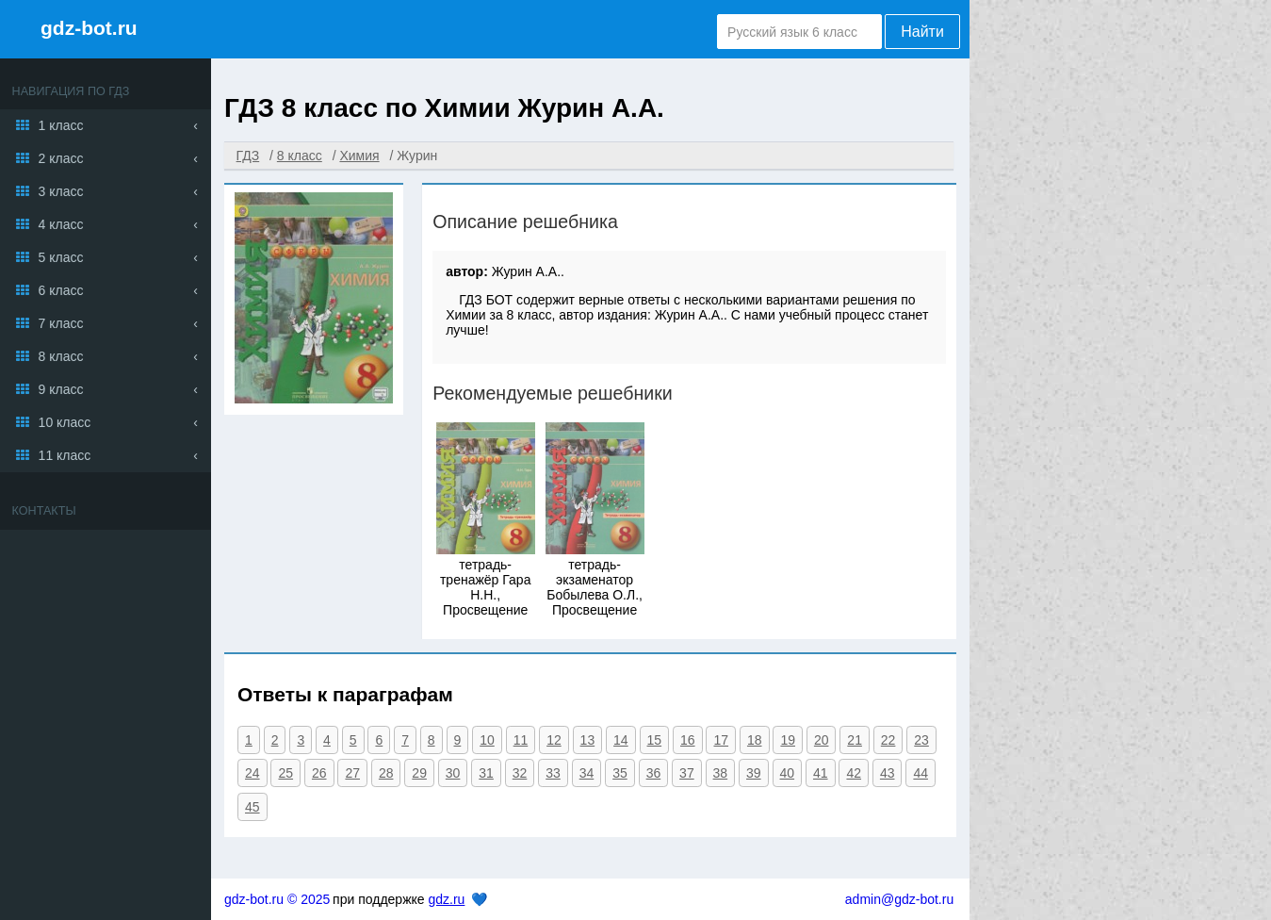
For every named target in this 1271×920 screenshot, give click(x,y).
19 (787, 740)
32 (520, 772)
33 (553, 772)
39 (753, 772)
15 (654, 740)
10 (487, 740)
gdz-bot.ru (89, 28)
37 (686, 772)
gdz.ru (446, 899)
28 (386, 772)
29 (419, 772)
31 (486, 772)
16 (687, 740)
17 (720, 740)
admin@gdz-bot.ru (899, 899)
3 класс (61, 191)
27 (352, 772)
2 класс (61, 158)
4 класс (61, 224)
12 (554, 740)
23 (921, 740)
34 (587, 772)
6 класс (61, 290)
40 (787, 772)
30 (453, 772)
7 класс (61, 323)
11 (521, 740)
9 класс (61, 389)
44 (920, 772)
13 (587, 740)
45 (252, 806)
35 (619, 772)
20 (821, 740)
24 (252, 772)
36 (653, 772)
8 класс (61, 356)
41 (820, 772)
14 (620, 740)
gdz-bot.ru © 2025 (277, 899)
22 (888, 740)
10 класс (65, 422)
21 (854, 740)
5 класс (61, 257)
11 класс (65, 455)
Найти (922, 32)
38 (720, 772)
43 (887, 772)
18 (754, 740)
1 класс (61, 125)
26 (319, 772)
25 (285, 772)
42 (853, 772)
